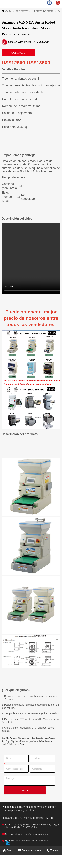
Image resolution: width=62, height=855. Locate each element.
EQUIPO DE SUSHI (44, 11)
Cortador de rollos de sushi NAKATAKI (36, 738)
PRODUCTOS (22, 11)
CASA (8, 11)
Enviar (25, 790)
